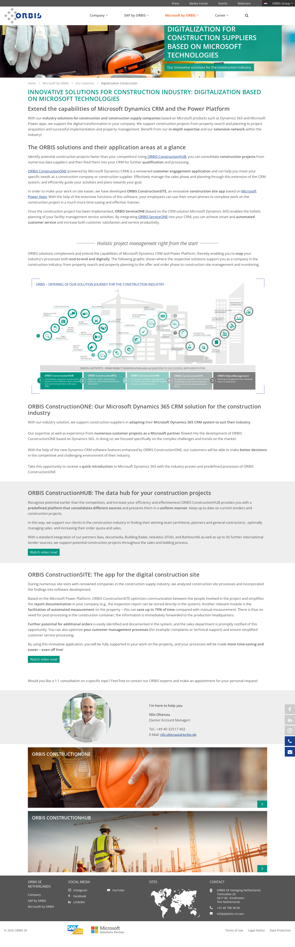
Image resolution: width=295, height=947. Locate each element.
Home (32, 92)
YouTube (118, 899)
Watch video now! (43, 561)
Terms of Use (234, 939)
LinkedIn (79, 911)
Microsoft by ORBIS (56, 92)
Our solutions (85, 92)
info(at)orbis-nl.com (230, 923)
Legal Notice (256, 939)
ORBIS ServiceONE (153, 225)
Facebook (79, 905)
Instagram (80, 899)
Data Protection (280, 939)
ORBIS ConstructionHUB (167, 165)
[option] (147, 56)
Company (34, 904)
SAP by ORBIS (37, 910)
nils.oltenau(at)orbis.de (178, 743)
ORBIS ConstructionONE (47, 180)
